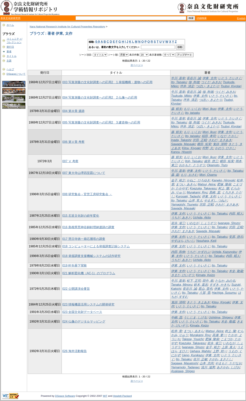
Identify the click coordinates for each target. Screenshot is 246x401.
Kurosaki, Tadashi (188, 196)
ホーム (10, 25)
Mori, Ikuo (209, 108)
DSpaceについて (16, 73)
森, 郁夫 (176, 108)
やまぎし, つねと (215, 200)
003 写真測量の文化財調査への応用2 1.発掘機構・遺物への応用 (107, 82)
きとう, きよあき (198, 302)
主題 (9, 60)
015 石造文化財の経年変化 (80, 215)
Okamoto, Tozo (217, 165)
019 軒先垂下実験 (74, 265)
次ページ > (137, 65)
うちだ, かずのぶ (198, 252)
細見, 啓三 (211, 161)
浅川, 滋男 (208, 367)
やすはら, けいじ (182, 240)
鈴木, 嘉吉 (201, 284)
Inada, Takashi (181, 140)
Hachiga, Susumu (224, 292)
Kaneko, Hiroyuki (223, 180)
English (241, 18)
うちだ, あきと (181, 217)
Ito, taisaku (192, 112)
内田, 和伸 (178, 252)
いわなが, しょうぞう (201, 223)
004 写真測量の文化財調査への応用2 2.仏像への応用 (99, 97)
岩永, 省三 (178, 223)
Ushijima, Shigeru (221, 317)
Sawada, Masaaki (183, 144)
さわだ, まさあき (220, 140)
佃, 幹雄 (193, 82)
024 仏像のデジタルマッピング (83, 321)
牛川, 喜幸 (178, 78)
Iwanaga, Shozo (229, 223)
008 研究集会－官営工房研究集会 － (87, 194)
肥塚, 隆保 (224, 184)
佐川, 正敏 (200, 359)
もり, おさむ (189, 174)
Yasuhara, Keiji (206, 240)
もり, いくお (192, 108)
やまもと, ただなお (228, 363)
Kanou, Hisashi (181, 152)
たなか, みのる (225, 280)
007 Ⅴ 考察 (70, 161)
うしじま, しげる (195, 317)
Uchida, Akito (202, 217)
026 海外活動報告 (74, 351)
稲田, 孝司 (209, 136)
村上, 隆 (223, 188)
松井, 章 (176, 331)
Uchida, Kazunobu (224, 252)
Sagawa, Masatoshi (184, 363)
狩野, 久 (207, 148)
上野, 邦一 (220, 351)
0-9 (97, 41)
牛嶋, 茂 (176, 317)
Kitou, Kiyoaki (191, 148)
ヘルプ (10, 69)
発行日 (10, 46)
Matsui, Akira (206, 184)
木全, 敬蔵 (236, 271)
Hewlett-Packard (122, 395)
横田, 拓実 (204, 144)
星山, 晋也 (205, 288)
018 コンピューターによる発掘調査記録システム (96, 246)
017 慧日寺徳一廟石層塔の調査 (83, 238)
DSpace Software (65, 395)
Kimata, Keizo (205, 275)
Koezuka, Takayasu (203, 188)
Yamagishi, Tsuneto (184, 204)
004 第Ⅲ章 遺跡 (73, 111)
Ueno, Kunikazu (193, 355)
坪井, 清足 (187, 86)
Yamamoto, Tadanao (185, 367)
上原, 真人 (228, 347)
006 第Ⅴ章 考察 (73, 141)
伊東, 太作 (209, 78)
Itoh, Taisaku (193, 161)
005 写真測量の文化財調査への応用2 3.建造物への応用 (101, 122)
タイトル (12, 56)
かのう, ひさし (225, 148)
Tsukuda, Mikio (181, 95)
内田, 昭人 (236, 213)
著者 (9, 51)
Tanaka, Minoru (181, 284)
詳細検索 (202, 18)
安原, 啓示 (236, 236)
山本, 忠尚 (207, 363)
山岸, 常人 (195, 200)
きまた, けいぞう (182, 275)
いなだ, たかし (227, 136)
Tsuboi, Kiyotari (230, 86)
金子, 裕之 (178, 180)
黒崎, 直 (214, 192)
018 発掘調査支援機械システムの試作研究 (91, 256)
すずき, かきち (220, 284)
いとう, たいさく (229, 78)
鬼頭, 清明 (220, 144)
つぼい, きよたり (207, 86)
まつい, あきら (186, 184)
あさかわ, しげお (228, 367)
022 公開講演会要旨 (76, 288)
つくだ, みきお (211, 82)
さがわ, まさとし (220, 359)
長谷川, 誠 (194, 78)
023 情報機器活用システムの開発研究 (88, 304)
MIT (105, 395)
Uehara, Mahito (200, 351)
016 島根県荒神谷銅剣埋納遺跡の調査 (88, 227)
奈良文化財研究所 (11, 18)
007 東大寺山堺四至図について (83, 173)
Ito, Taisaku (179, 82)
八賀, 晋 (204, 292)
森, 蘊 (175, 174)
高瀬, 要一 (219, 335)
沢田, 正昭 (200, 140)
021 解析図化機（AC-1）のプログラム (88, 273)
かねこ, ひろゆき (198, 180)
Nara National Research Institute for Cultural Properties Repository (67, 26)
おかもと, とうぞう (192, 165)
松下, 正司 (194, 280)
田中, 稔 (207, 280)
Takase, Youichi (192, 339)
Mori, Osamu (208, 174)
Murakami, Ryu (197, 192)
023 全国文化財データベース (82, 312)
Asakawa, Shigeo (183, 371)
